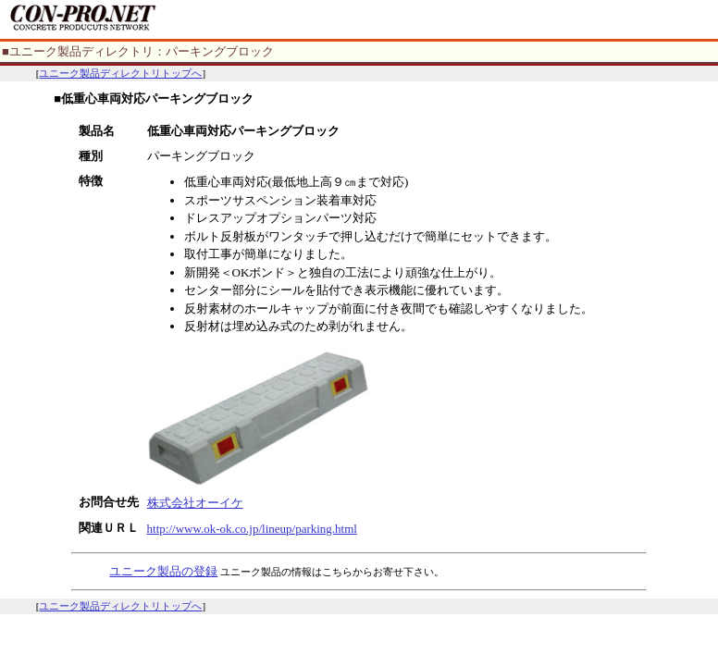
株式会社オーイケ (195, 503)
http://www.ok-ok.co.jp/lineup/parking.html (252, 529)
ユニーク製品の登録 (163, 571)
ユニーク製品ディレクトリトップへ (120, 73)
